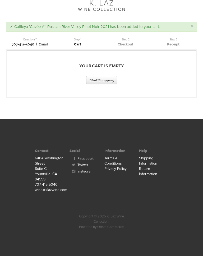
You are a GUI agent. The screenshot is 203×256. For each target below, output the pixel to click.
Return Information (148, 171)
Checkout (125, 44)
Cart (77, 44)
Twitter (79, 165)
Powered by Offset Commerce (101, 227)
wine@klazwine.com (49, 190)
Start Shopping (102, 80)
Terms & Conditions (113, 161)
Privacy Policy (115, 168)
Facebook (82, 158)
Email (43, 44)
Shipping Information (148, 161)
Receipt (173, 44)
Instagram (81, 171)
